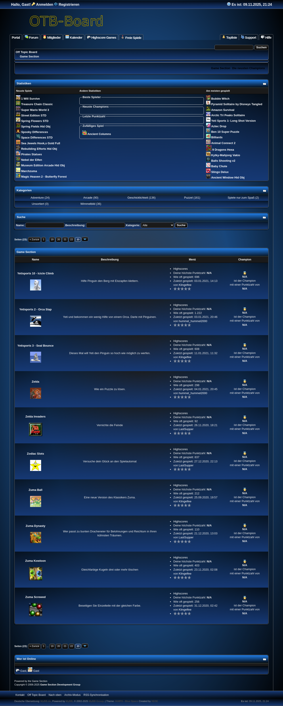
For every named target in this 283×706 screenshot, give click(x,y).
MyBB (69, 701)
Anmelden (42, 4)
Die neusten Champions (248, 68)
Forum (31, 37)
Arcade (87, 197)
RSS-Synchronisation (96, 695)
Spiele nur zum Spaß (240, 197)
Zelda (35, 381)
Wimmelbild (87, 203)
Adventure (37, 197)
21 (65, 239)
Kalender (73, 37)
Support (248, 37)
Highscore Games (101, 37)
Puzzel (188, 197)
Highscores (180, 268)
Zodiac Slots (35, 453)
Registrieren (66, 4)
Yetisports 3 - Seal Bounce (35, 345)
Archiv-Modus (72, 695)
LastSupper (186, 429)
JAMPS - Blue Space (127, 701)
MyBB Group (96, 701)
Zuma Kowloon (35, 560)
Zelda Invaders (35, 416)
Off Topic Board (26, 52)
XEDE (154, 701)
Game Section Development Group (60, 684)
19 (52, 239)
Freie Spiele (131, 37)
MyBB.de (45, 701)
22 (71, 239)
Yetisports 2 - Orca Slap (35, 309)
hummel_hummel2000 (193, 321)
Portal (16, 37)
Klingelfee (185, 285)
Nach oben (55, 695)
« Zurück (34, 239)
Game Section (220, 68)
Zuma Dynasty (35, 526)
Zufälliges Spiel (93, 125)
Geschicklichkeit (137, 197)
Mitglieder (52, 37)
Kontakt (20, 695)
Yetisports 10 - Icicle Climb (35, 273)
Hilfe (266, 37)
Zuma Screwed (35, 597)
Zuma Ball (35, 490)
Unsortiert (38, 203)
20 (58, 239)
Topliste (229, 37)
